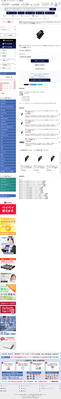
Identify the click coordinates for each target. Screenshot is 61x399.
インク (21, 13)
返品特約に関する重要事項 (25, 56)
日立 (2, 163)
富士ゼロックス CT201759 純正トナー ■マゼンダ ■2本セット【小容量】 (33, 196)
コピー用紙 (40, 13)
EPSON (3, 103)
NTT (2, 140)
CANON (3, 100)
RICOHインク (5, 190)
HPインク (4, 187)
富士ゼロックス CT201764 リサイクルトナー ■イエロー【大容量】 (32, 185)
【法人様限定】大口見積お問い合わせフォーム (39, 80)
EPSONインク (5, 181)
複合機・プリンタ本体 (7, 171)
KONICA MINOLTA (7, 127)
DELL (2, 157)
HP (2, 143)
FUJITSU (4, 113)
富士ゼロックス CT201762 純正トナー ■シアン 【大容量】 (31, 189)
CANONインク (5, 179)
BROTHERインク (6, 184)
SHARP (3, 121)
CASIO (3, 132)
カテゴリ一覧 (49, 13)
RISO (2, 165)
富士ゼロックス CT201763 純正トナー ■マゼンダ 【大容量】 (31, 190)
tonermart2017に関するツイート (6, 197)
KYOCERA (4, 129)
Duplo (3, 160)
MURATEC (4, 124)
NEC (2, 115)
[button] (56, 16)
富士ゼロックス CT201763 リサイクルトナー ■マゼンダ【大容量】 (32, 184)
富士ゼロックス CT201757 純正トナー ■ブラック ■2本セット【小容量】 (33, 193)
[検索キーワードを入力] (27, 9)
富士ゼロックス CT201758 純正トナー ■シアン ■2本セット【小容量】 (33, 195)
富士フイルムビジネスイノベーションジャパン (8, 107)
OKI (2, 138)
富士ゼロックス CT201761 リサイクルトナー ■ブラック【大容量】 (32, 181)
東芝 (2, 154)
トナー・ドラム (12, 13)
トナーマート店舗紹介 (8, 35)
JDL (2, 149)
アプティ (3, 152)
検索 (53, 9)
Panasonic (4, 135)
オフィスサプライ (6, 168)
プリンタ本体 (30, 13)
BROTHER (4, 118)
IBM (2, 146)
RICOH (3, 110)
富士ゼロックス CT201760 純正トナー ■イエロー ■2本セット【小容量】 (33, 198)
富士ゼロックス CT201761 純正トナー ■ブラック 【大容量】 (31, 187)
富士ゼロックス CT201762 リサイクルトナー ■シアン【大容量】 (32, 182)
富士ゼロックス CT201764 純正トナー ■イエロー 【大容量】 (31, 192)
